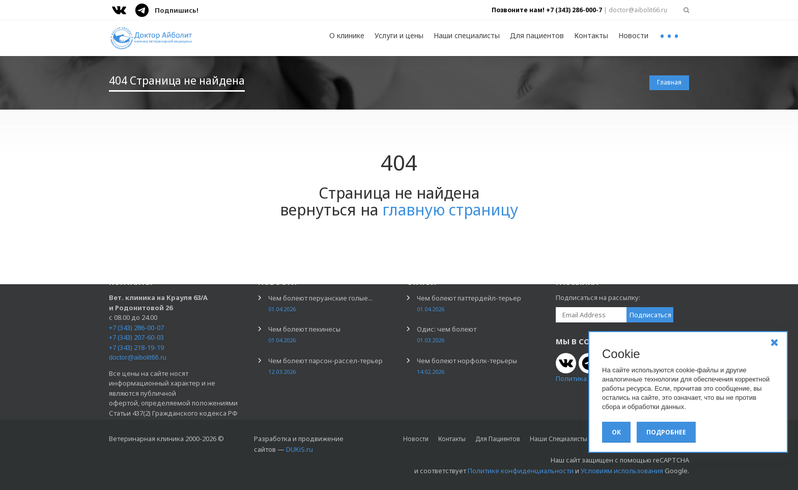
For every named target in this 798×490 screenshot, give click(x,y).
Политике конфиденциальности (521, 470)
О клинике (346, 35)
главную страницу (450, 209)
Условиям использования (622, 470)
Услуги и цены (399, 35)
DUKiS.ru (299, 449)
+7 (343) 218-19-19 (136, 347)
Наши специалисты (467, 35)
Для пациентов (537, 35)
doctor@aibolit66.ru (137, 357)
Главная (669, 82)
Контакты (591, 35)
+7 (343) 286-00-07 (136, 327)
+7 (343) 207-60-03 (136, 337)
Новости (633, 35)
